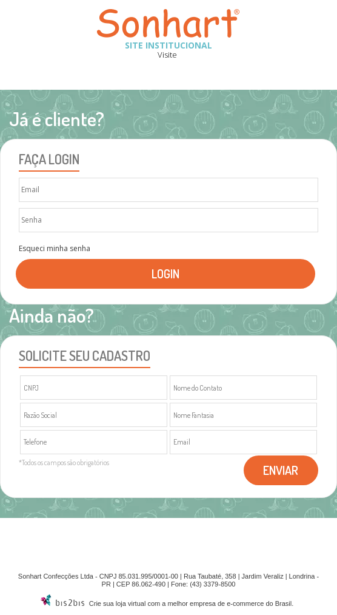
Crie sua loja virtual (117, 603)
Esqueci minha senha (54, 248)
